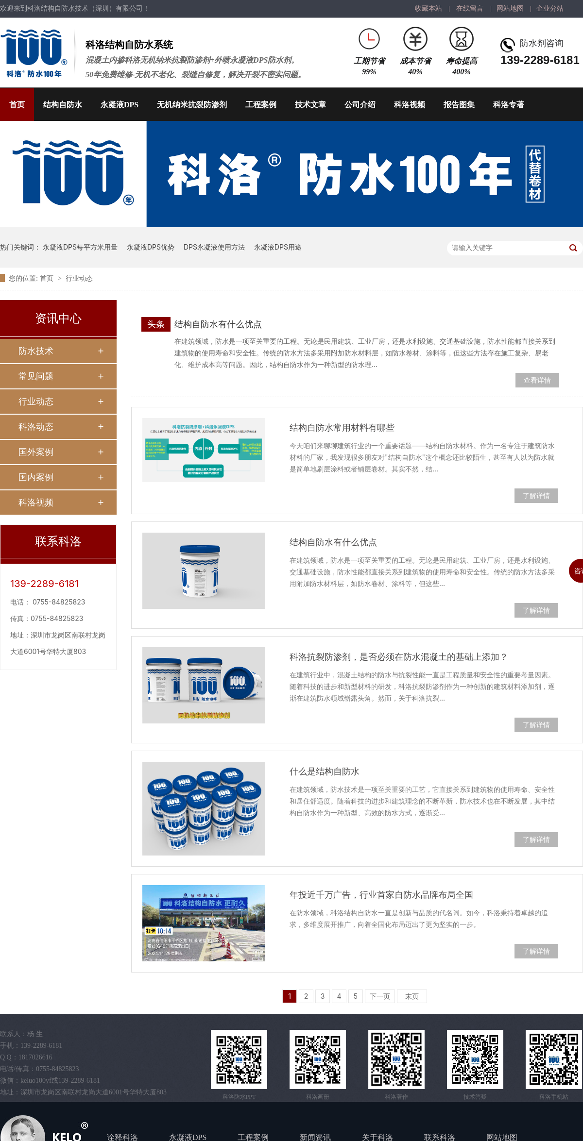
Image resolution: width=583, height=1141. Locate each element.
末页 (412, 996)
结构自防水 (62, 105)
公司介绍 (360, 105)
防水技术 (35, 351)
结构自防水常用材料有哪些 (342, 427)
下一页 (380, 996)
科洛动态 (35, 426)
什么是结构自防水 (325, 771)
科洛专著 (508, 105)
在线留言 (469, 8)
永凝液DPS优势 (150, 247)
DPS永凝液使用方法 (214, 247)
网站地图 (510, 8)
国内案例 (35, 477)
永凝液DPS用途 (278, 247)
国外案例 (35, 452)
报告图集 (459, 105)
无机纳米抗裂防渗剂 (192, 105)
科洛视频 (409, 105)
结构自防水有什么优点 (218, 324)
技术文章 (310, 105)
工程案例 (260, 105)
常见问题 (35, 376)
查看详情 (537, 380)
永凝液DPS (119, 105)
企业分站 (550, 8)
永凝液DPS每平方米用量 (80, 247)
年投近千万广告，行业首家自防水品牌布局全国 (381, 894)
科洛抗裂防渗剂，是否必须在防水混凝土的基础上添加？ (399, 657)
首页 (17, 105)
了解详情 (536, 495)
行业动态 (79, 278)
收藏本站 (428, 8)
